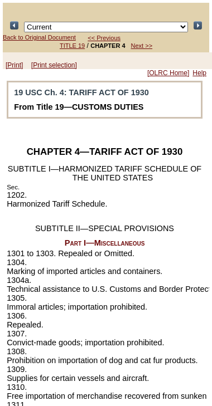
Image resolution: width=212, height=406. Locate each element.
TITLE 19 (72, 45)
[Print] (14, 65)
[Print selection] (54, 65)
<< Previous (104, 38)
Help (199, 73)
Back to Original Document (39, 37)
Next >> (142, 45)
